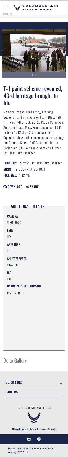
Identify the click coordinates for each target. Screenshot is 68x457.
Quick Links (13, 382)
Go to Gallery (15, 360)
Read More (14, 293)
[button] (6, 7)
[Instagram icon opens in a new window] (39, 439)
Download (12, 186)
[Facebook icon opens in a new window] (29, 439)
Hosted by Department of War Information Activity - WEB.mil (31, 450)
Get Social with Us (34, 408)
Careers (11, 391)
